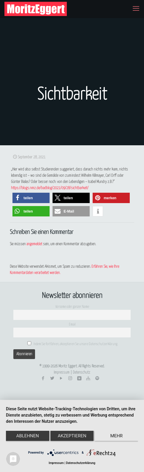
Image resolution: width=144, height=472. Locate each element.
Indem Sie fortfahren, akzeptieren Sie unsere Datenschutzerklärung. (72, 343)
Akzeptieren (72, 435)
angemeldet (34, 244)
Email (72, 324)
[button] (31, 198)
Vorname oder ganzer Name (72, 307)
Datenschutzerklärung (80, 463)
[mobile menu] (136, 9)
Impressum (61, 372)
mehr (116, 435)
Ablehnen (27, 435)
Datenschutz (81, 372)
